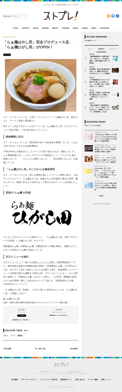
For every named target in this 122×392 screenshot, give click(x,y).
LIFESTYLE (25, 28)
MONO (35, 28)
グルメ (5, 336)
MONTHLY (113, 49)
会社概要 (14, 379)
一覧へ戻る (40, 349)
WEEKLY (101, 49)
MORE (101, 196)
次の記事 (74, 349)
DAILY (90, 49)
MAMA (75, 28)
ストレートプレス (101, 203)
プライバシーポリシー (29, 379)
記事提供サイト (66, 379)
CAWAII (85, 28)
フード (12, 336)
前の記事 (7, 349)
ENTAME (45, 28)
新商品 (20, 336)
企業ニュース (106, 379)
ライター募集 (93, 379)
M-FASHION (104, 28)
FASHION (65, 28)
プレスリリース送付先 (49, 379)
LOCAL (15, 28)
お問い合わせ (80, 379)
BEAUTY (55, 28)
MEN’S (93, 28)
